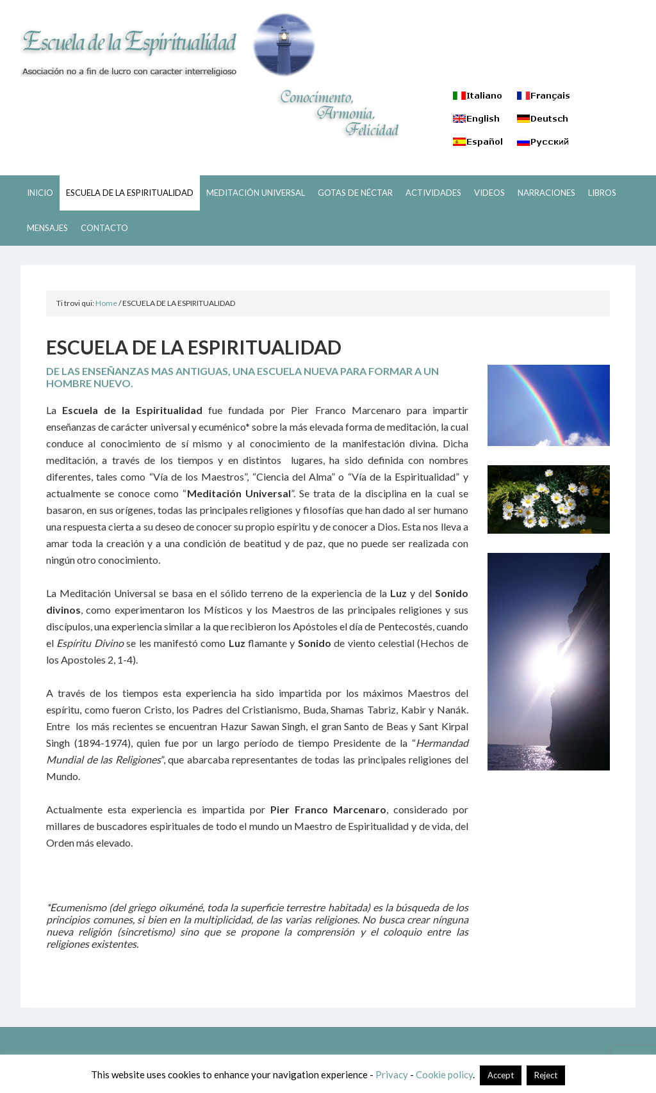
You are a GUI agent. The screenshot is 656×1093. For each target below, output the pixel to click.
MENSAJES (47, 228)
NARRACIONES (546, 192)
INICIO (40, 192)
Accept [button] (501, 1075)
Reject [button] (545, 1075)
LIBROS (602, 192)
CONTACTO (104, 228)
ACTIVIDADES (433, 192)
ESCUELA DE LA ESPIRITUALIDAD (167, 45)
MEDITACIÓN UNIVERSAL (255, 192)
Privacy (391, 1074)
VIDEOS (489, 192)
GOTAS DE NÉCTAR (355, 192)
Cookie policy (444, 1074)
